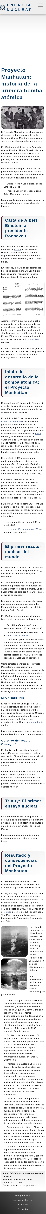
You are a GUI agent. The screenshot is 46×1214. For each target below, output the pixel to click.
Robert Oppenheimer (12, 421)
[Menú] (40, 5)
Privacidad (22, 1209)
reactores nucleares (17, 635)
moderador (34, 722)
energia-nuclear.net (23, 1200)
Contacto (23, 1204)
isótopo (7, 912)
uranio (17, 249)
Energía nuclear (20, 7)
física (38, 433)
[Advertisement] (23, 39)
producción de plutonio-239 (24, 529)
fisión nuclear (32, 339)
